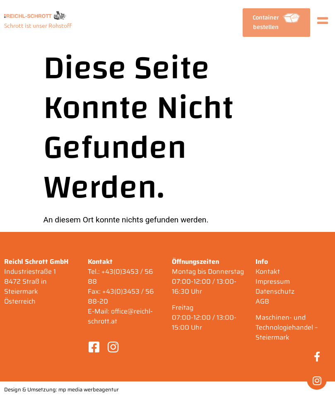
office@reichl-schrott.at (120, 316)
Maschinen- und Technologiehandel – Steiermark (286, 327)
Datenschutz (274, 291)
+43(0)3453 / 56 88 (120, 276)
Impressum (272, 281)
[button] (276, 22)
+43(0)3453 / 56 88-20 (121, 296)
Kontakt (267, 271)
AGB (262, 301)
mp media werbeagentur (88, 389)
